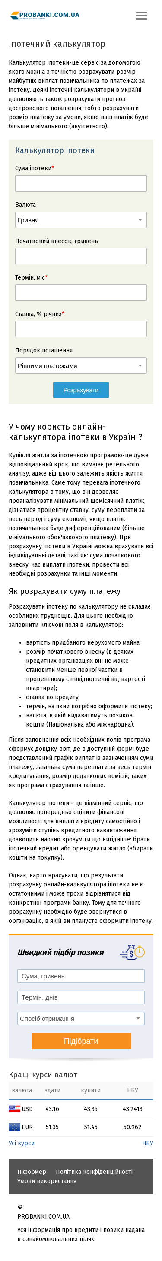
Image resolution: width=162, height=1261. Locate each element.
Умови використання (46, 1181)
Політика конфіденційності (94, 1172)
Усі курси (22, 1143)
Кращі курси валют (43, 1074)
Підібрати (81, 1041)
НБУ (147, 1143)
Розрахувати (81, 390)
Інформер (31, 1172)
